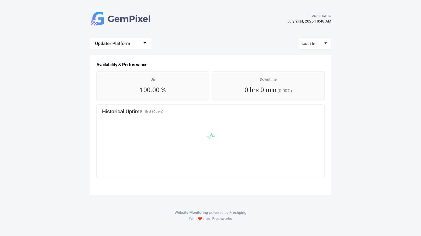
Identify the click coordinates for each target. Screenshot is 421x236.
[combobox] (120, 43)
